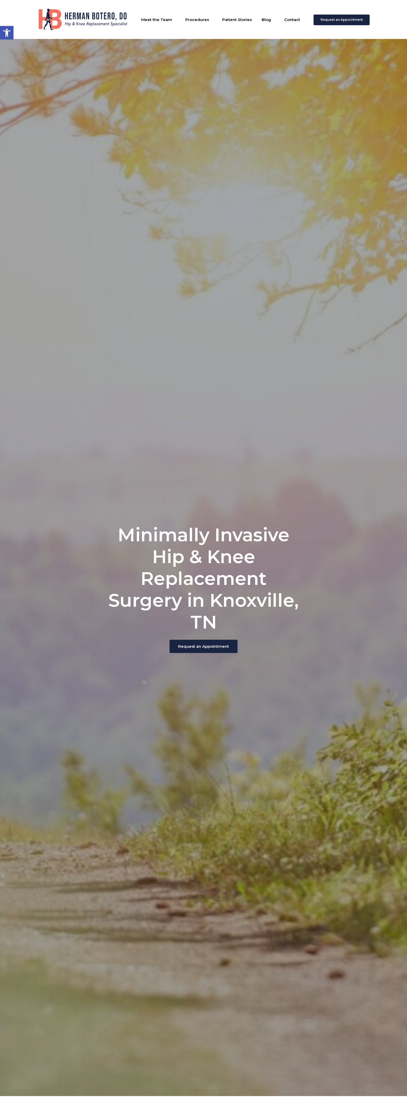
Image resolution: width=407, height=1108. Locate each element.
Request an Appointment (342, 20)
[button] (6, 32)
